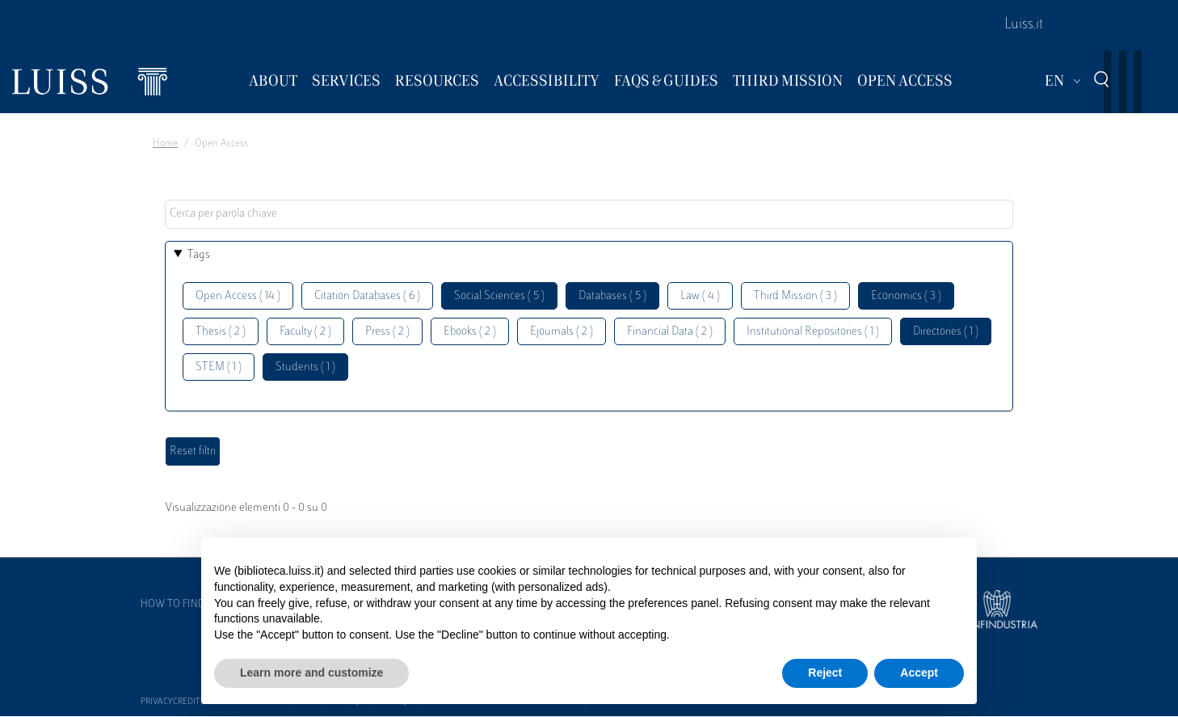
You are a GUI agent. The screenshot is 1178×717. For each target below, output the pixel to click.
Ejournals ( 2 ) (561, 332)
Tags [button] (198, 255)
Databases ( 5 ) (612, 296)
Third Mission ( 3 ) (795, 296)
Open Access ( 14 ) (238, 296)
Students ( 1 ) (305, 367)
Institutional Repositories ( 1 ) (813, 332)
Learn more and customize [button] (311, 672)
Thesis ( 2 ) (221, 332)
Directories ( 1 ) (945, 332)
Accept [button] (919, 672)
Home (165, 144)
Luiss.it (1023, 25)
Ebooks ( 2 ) (470, 332)
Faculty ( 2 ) (305, 332)
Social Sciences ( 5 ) (499, 296)
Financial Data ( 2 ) (670, 332)
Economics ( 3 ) (906, 296)
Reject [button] (825, 672)
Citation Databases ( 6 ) (367, 296)
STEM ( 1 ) (219, 367)
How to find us (180, 604)
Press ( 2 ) (387, 332)
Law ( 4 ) (700, 296)
